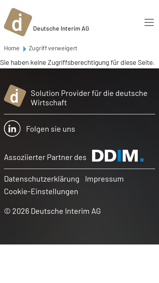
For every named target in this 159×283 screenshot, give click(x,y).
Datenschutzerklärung (42, 178)
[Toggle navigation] (149, 22)
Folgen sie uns (39, 128)
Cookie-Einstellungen (41, 191)
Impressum (104, 178)
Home (12, 47)
